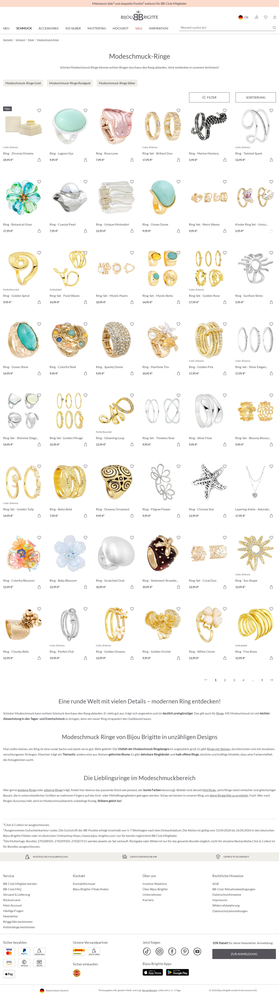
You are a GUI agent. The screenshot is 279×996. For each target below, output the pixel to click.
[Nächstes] (271, 680)
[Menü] (209, 97)
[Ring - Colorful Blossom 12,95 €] (23, 563)
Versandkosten (149, 990)
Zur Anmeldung (244, 954)
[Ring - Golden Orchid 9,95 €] (162, 634)
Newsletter (10, 916)
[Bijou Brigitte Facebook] (172, 951)
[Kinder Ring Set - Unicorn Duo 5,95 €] (255, 207)
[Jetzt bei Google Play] (177, 972)
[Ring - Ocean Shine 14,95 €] (23, 349)
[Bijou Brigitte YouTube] (197, 951)
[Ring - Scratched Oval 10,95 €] (116, 563)
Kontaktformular (84, 883)
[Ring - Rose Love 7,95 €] (116, 136)
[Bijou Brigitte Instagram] (159, 951)
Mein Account (12, 905)
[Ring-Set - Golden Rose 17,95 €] (209, 278)
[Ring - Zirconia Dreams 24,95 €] (23, 136)
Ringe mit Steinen (218, 749)
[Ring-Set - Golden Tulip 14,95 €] (23, 491)
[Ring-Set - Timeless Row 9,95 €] (162, 420)
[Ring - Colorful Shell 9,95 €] (70, 349)
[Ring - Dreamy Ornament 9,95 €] (116, 491)
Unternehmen (152, 894)
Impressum (219, 900)
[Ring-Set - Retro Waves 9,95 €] (209, 207)
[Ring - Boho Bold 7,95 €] (70, 491)
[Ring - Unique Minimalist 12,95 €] (116, 207)
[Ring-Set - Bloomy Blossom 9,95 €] (255, 420)
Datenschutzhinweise (226, 894)
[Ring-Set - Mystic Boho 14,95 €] (162, 278)
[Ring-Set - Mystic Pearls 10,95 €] (116, 278)
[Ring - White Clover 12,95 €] (209, 634)
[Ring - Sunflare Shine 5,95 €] (255, 278)
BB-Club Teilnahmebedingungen (233, 889)
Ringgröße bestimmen (18, 921)
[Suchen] (274, 27)
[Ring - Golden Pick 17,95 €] (209, 349)
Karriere (148, 900)
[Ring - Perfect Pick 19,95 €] (70, 634)
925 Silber (73, 28)
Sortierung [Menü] (255, 97)
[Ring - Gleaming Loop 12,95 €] (116, 420)
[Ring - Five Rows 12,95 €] (255, 634)
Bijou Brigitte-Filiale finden (91, 889)
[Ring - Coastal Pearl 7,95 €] (70, 207)
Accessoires (49, 28)
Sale (138, 28)
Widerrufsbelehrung (225, 905)
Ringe (220, 713)
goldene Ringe (27, 790)
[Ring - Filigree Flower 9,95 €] (162, 491)
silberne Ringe (53, 790)
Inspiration (158, 28)
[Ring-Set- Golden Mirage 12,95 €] (70, 420)
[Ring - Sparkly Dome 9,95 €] (116, 349)
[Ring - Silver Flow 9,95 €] (209, 420)
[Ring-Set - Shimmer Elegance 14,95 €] (23, 420)
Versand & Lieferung (16, 894)
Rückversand (11, 900)
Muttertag (97, 28)
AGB (215, 883)
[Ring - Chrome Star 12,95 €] (209, 491)
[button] (256, 17)
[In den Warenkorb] (85, 159)
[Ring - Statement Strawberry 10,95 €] (162, 563)
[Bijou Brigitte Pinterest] (184, 951)
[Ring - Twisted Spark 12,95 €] (255, 136)
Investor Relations (155, 883)
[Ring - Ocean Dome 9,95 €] (162, 207)
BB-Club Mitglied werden (20, 883)
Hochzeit (120, 28)
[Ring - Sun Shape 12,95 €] (255, 563)
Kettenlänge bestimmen (19, 927)
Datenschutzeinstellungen (230, 911)
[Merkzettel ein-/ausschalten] (39, 110)
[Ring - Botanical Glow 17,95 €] (23, 207)
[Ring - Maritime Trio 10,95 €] (162, 349)
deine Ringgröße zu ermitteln (229, 795)
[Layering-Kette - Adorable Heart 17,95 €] (255, 491)
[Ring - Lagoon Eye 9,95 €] (70, 136)
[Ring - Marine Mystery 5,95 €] (209, 136)
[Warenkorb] (274, 17)
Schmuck (24, 28)
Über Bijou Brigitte (155, 889)
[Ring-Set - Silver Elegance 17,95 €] (255, 349)
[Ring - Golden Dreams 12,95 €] (116, 634)
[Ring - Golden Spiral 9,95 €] (23, 278)
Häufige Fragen (13, 911)
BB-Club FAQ (12, 889)
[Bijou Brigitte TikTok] (147, 951)
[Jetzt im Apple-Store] (153, 972)
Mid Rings (209, 790)
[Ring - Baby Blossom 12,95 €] (70, 563)
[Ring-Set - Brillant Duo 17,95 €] (162, 136)
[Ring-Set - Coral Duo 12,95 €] (209, 563)
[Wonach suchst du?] (227, 27)
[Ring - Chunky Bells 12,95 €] (23, 634)
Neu (6, 28)
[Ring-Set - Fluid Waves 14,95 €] (70, 278)
